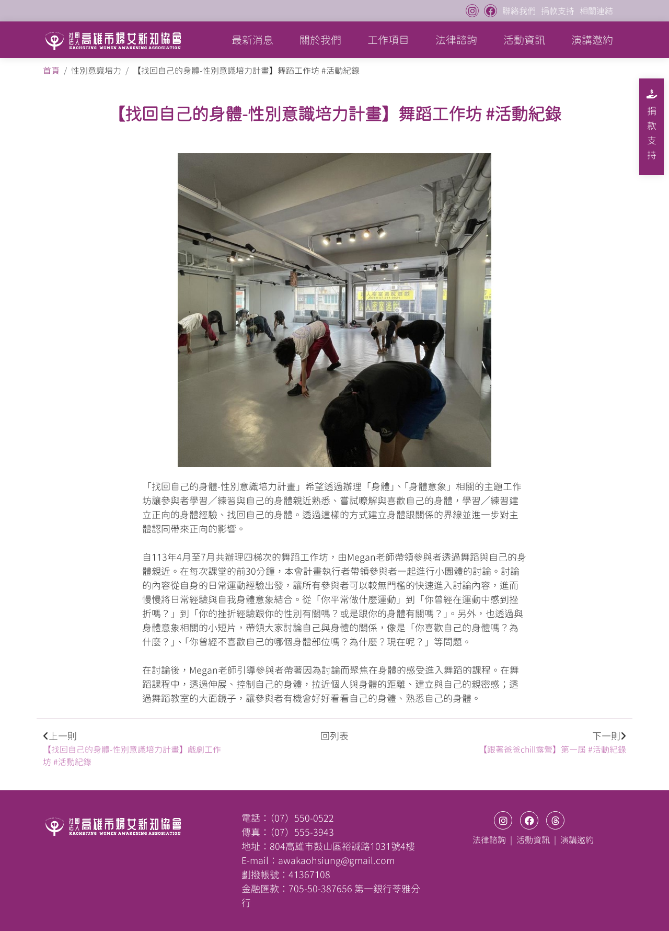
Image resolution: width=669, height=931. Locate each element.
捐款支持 (557, 11)
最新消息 (252, 40)
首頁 (51, 70)
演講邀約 (592, 40)
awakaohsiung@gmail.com (336, 860)
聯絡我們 (519, 11)
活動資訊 (524, 40)
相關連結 (596, 11)
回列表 (334, 736)
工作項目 (388, 40)
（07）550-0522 (302, 818)
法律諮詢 (456, 40)
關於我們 (320, 40)
